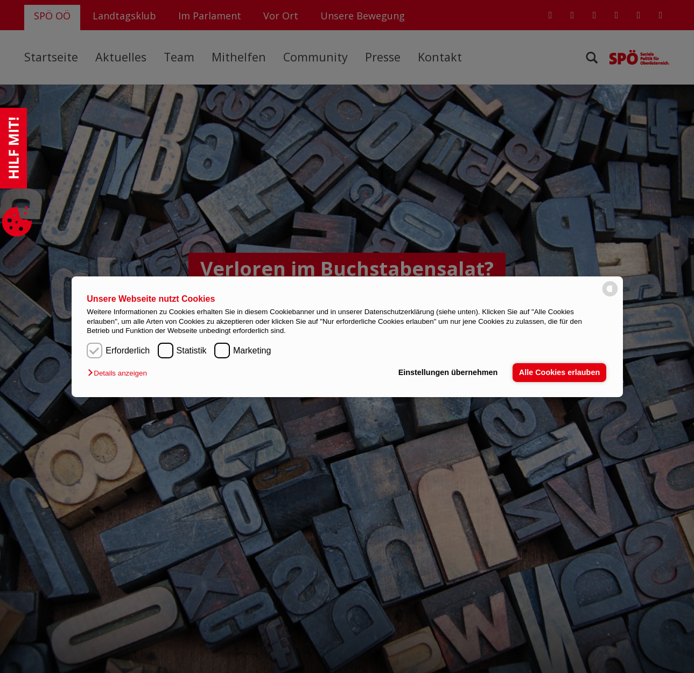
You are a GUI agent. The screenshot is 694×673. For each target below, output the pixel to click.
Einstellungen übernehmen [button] (448, 372)
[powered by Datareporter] (610, 296)
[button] (120, 373)
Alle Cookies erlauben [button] (559, 372)
